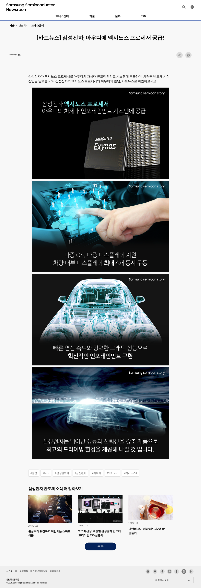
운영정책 (23, 571)
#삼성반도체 (62, 473)
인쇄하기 (188, 55)
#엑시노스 (112, 473)
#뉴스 (46, 473)
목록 (100, 546)
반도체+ (22, 25)
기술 (92, 16)
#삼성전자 (80, 473)
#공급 (33, 473)
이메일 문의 (55, 571)
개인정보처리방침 (38, 571)
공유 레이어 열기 (179, 55)
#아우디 (96, 473)
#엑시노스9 (130, 473)
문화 (118, 16)
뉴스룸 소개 (11, 571)
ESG (143, 16)
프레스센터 (62, 16)
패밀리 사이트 (162, 580)
